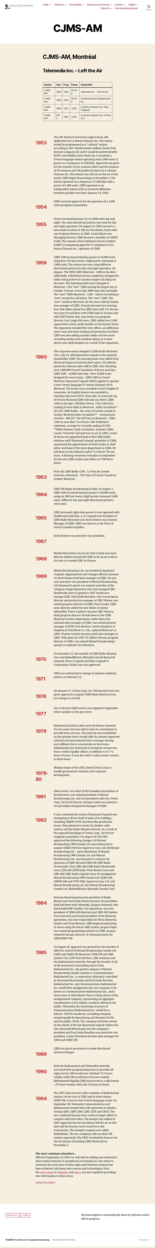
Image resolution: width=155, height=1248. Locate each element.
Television (71, 5)
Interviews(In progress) (126, 9)
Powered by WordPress (67, 1241)
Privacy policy (12, 1216)
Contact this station (47, 1183)
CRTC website (48, 1173)
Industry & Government (111, 5)
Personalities (88, 5)
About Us (105, 9)
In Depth (131, 5)
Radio (58, 5)
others (82, 1173)
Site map (25, 1216)
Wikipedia (66, 1173)
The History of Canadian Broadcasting (34, 1241)
